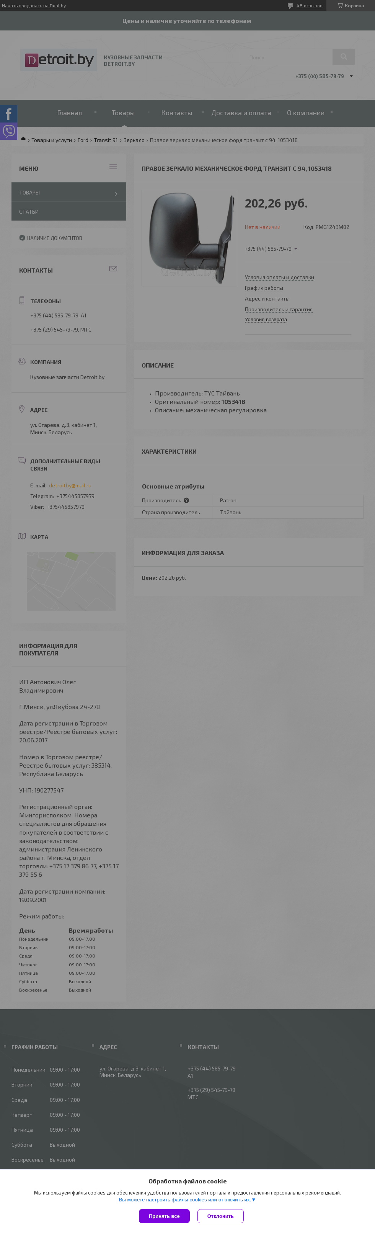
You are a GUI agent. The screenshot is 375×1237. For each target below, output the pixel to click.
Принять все (164, 1216)
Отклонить (220, 1216)
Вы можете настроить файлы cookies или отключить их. (185, 1200)
